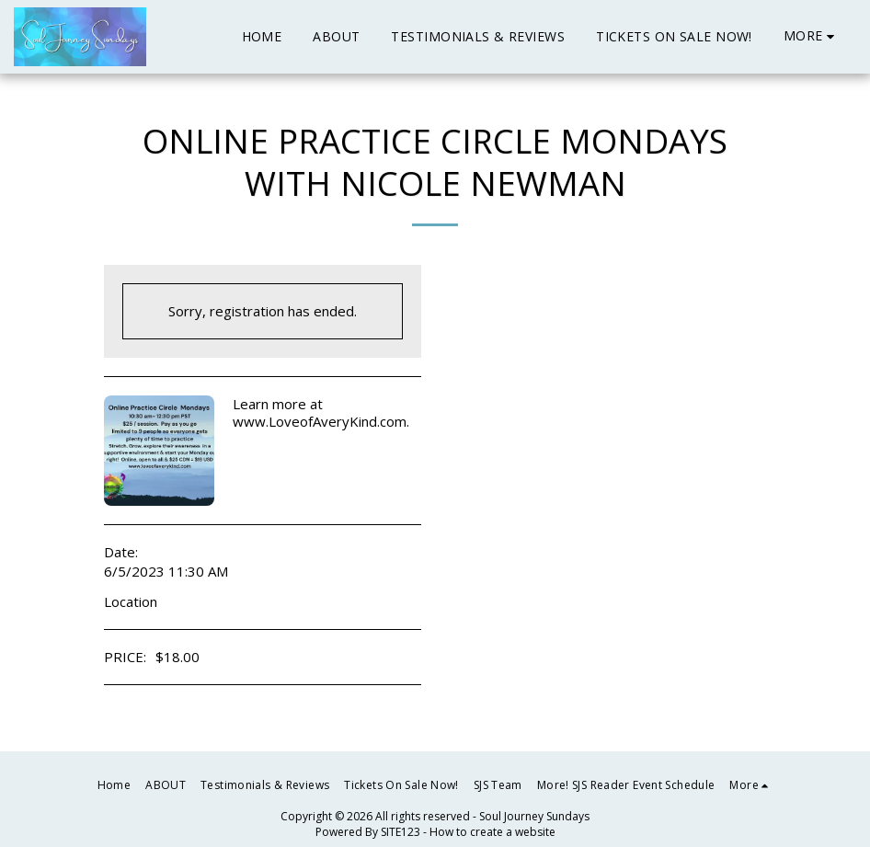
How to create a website (492, 832)
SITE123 (400, 832)
